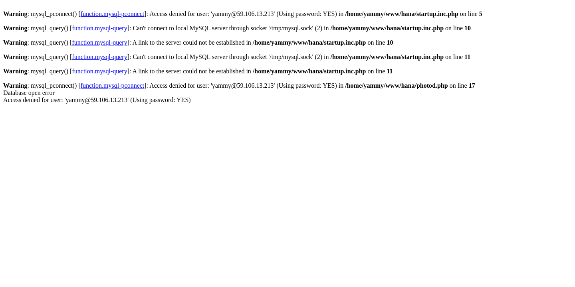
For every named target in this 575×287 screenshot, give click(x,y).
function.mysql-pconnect (113, 13)
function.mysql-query (99, 28)
